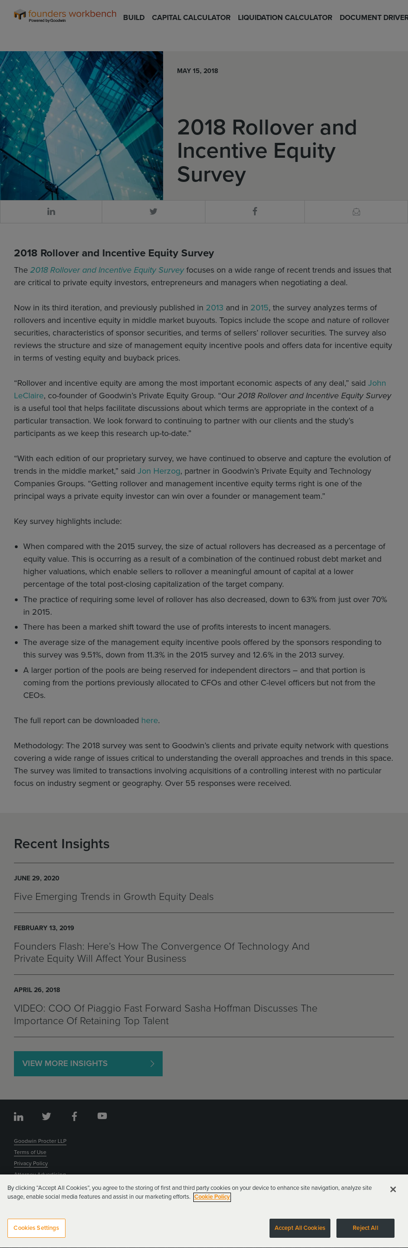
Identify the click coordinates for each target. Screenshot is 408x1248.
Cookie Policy (212, 1202)
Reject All (365, 1233)
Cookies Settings (36, 1233)
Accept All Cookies (300, 1233)
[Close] (393, 1194)
